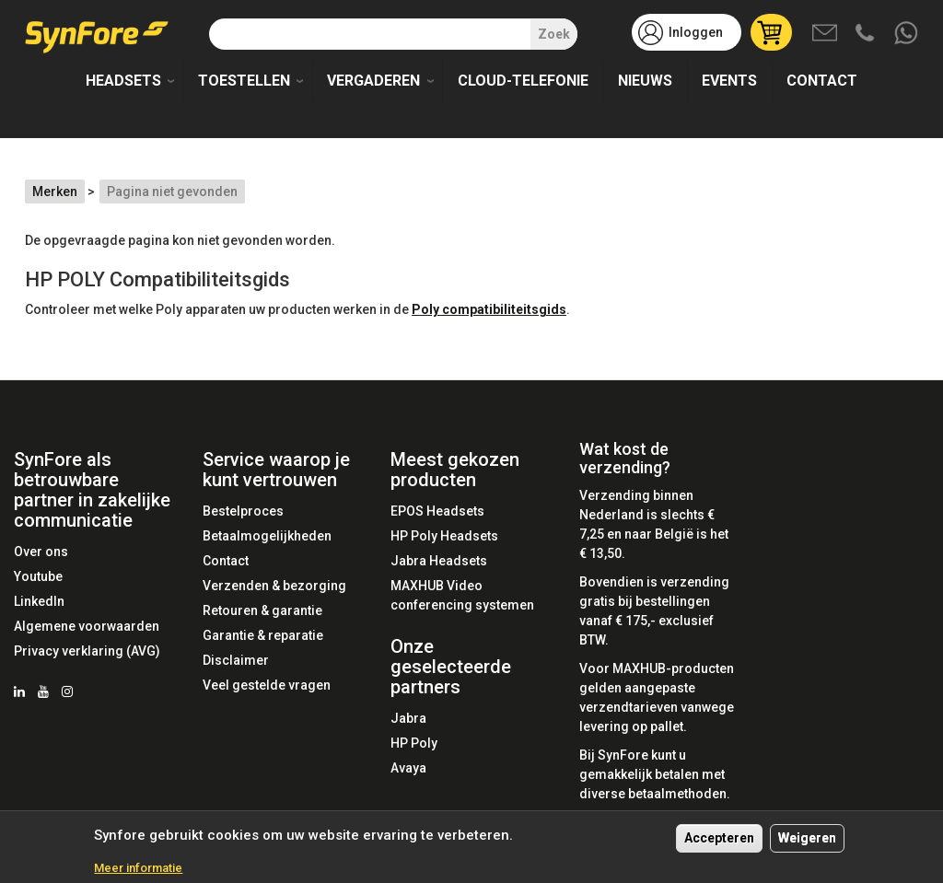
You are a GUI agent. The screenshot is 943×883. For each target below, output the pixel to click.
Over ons (41, 551)
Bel (866, 34)
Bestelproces (243, 511)
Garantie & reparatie (263, 635)
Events (729, 80)
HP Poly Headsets (444, 536)
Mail (826, 34)
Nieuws (645, 80)
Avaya (408, 768)
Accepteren (719, 838)
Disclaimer (236, 660)
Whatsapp (907, 34)
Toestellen (244, 80)
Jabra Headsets (438, 560)
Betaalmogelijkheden (267, 536)
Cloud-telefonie (523, 80)
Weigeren (807, 838)
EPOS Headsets (437, 511)
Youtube (38, 576)
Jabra (408, 718)
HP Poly (413, 743)
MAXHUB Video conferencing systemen (462, 595)
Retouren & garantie (262, 610)
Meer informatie (138, 869)
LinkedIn (39, 601)
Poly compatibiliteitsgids (489, 309)
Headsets (123, 80)
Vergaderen (373, 80)
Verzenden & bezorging (274, 585)
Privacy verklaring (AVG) (87, 651)
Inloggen (696, 32)
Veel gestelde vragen (267, 685)
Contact (821, 80)
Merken (54, 191)
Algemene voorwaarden (86, 626)
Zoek (554, 34)
